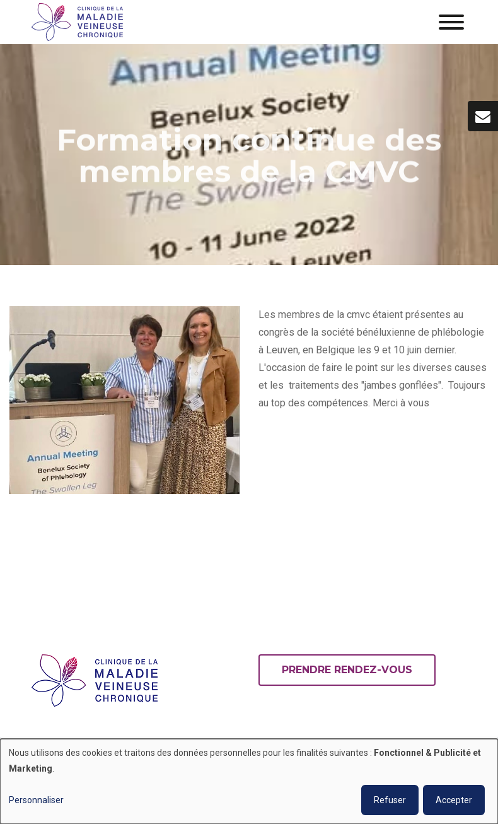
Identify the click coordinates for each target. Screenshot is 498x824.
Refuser (390, 800)
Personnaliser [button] (36, 800)
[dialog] (249, 781)
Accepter (454, 800)
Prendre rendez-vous (347, 670)
